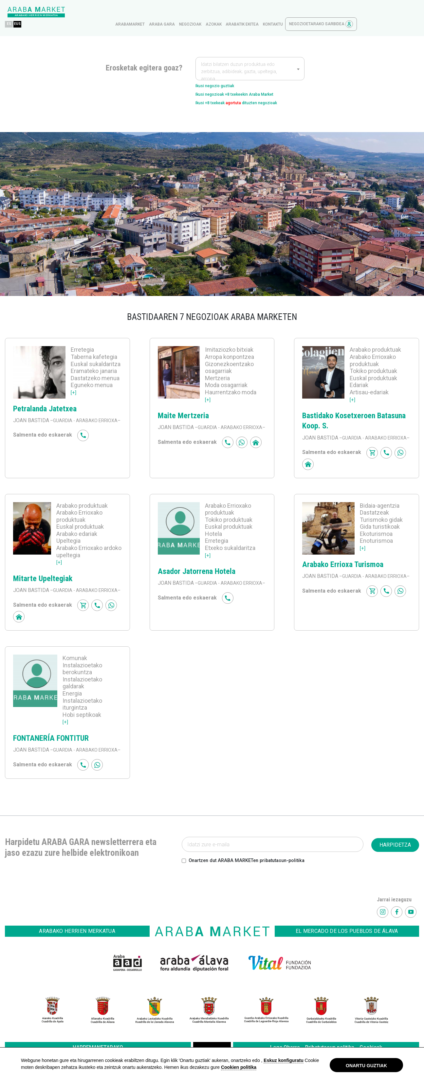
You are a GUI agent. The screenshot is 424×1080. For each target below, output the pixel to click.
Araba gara (224, 12)
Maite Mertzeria (183, 409)
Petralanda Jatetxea (45, 402)
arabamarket (192, 12)
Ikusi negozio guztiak (221, 74)
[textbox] (250, 59)
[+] (74, 386)
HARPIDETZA (395, 862)
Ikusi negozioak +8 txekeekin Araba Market (246, 85)
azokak (276, 12)
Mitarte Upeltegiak (42, 580)
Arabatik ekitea (304, 12)
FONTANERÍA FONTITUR (51, 747)
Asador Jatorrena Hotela (196, 573)
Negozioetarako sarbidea (383, 12)
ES (71, 12)
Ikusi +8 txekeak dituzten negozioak (249, 95)
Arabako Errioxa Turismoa (342, 565)
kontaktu (335, 12)
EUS (81, 12)
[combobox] (249, 56)
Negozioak (252, 12)
